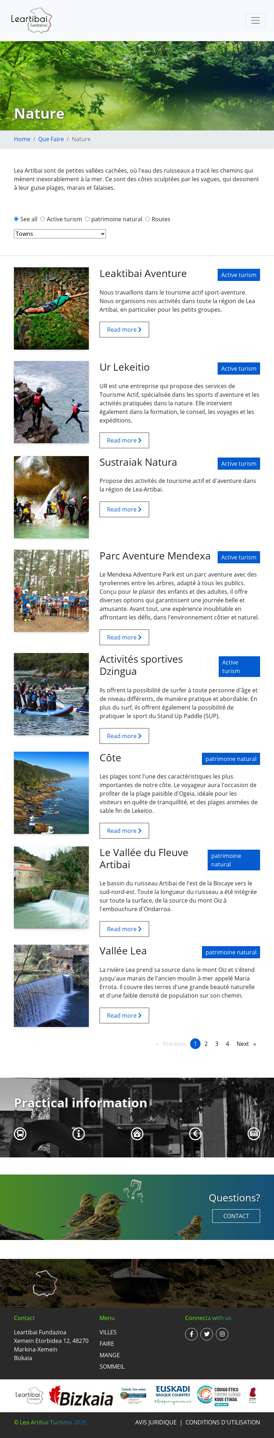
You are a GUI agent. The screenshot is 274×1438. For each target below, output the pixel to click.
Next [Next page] (248, 1043)
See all (28, 219)
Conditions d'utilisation (223, 1422)
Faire (107, 1344)
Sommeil (112, 1366)
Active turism (64, 219)
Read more (124, 329)
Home (22, 139)
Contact (236, 1216)
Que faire (51, 139)
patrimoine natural (116, 219)
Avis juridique (156, 1422)
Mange (110, 1355)
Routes (161, 219)
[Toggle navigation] (255, 20)
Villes (108, 1332)
